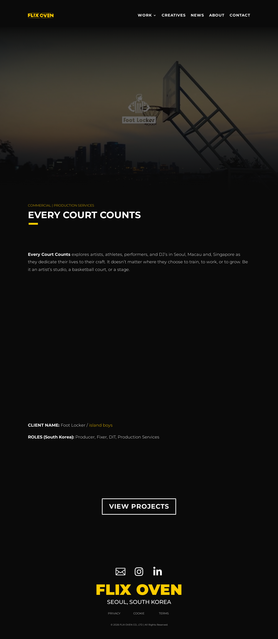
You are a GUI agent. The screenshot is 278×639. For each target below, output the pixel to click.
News (197, 15)
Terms (164, 614)
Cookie (138, 614)
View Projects (139, 507)
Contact (240, 15)
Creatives (174, 15)
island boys (101, 425)
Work (145, 15)
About (216, 15)
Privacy (114, 614)
